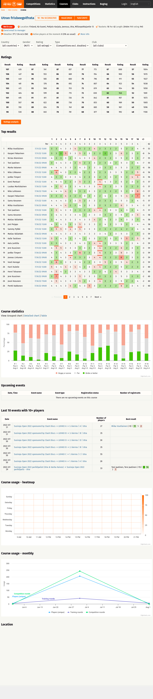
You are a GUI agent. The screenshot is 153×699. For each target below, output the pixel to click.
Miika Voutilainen (119, 426)
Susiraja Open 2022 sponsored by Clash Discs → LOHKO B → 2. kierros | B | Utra (50, 447)
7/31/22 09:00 (41, 158)
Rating (44, 44)
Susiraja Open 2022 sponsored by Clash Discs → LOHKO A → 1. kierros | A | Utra (50, 461)
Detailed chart (31, 315)
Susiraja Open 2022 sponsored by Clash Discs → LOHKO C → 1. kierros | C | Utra (50, 454)
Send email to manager (14, 30)
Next (97, 297)
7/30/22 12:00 (41, 186)
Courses (64, 4)
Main (3, 10)
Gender (28, 44)
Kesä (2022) (66, 18)
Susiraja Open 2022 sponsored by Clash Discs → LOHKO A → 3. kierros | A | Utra (50, 426)
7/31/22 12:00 (40, 148)
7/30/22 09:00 (41, 163)
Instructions (89, 4)
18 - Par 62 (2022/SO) (46, 18)
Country (10, 44)
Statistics (50, 4)
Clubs (75, 4)
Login (124, 4)
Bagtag (103, 4)
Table (44, 315)
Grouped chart (14, 315)
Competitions (33, 4)
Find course (12, 10)
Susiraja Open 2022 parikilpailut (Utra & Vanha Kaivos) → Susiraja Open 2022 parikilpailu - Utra (49, 468)
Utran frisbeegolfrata (17, 18)
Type (72, 44)
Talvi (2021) (82, 18)
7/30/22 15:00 (41, 191)
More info (85, 34)
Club (110, 44)
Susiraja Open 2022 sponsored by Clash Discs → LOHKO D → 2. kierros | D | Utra (50, 440)
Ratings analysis (11, 122)
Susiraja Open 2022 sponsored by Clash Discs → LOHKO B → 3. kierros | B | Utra (50, 433)
